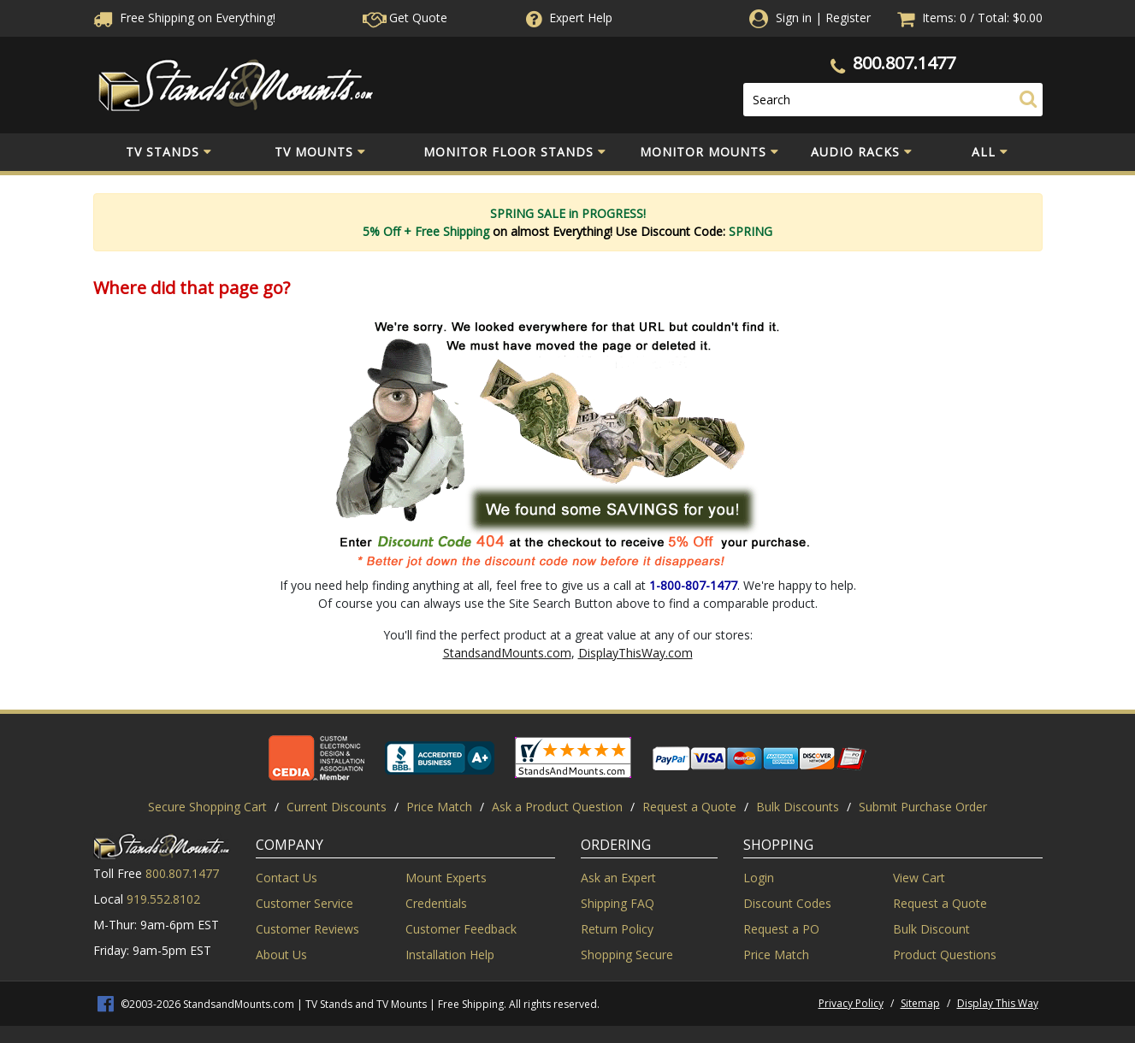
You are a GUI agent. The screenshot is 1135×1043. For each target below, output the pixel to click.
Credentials (436, 903)
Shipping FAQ (617, 903)
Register (848, 17)
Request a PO (781, 929)
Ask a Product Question (557, 806)
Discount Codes (787, 903)
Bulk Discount (931, 929)
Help (567, 17)
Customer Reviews (307, 929)
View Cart (919, 877)
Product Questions (944, 954)
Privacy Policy (851, 1003)
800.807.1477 (904, 63)
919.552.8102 (163, 899)
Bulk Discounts (797, 806)
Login (758, 877)
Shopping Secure (627, 954)
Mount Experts (446, 877)
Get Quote (405, 17)
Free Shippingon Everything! (184, 17)
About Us (281, 954)
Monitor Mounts (709, 152)
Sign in (794, 17)
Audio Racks (862, 152)
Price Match (439, 806)
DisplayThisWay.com (635, 653)
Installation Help (449, 954)
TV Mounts (320, 152)
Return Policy (617, 929)
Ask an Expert (618, 877)
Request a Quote (689, 806)
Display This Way (997, 1003)
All (990, 152)
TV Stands (169, 152)
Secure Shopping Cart (207, 806)
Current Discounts (337, 806)
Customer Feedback (461, 929)
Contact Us (286, 877)
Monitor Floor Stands (514, 152)
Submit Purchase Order (923, 806)
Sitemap (920, 1003)
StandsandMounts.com (507, 653)
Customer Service (304, 903)
